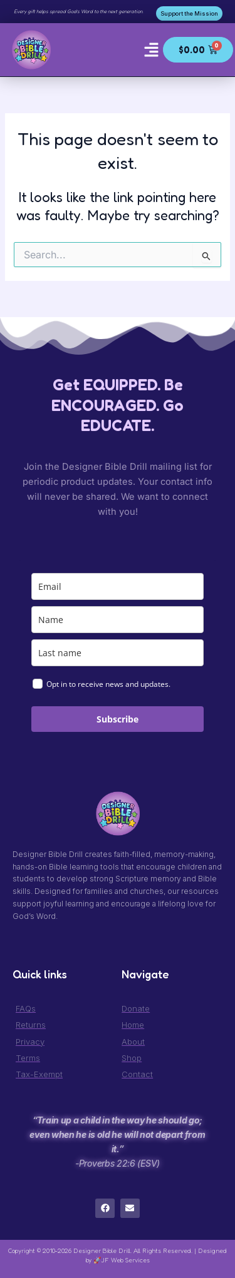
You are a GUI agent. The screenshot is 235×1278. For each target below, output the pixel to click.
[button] (152, 49)
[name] (117, 619)
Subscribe (117, 719)
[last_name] (117, 652)
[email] (117, 586)
